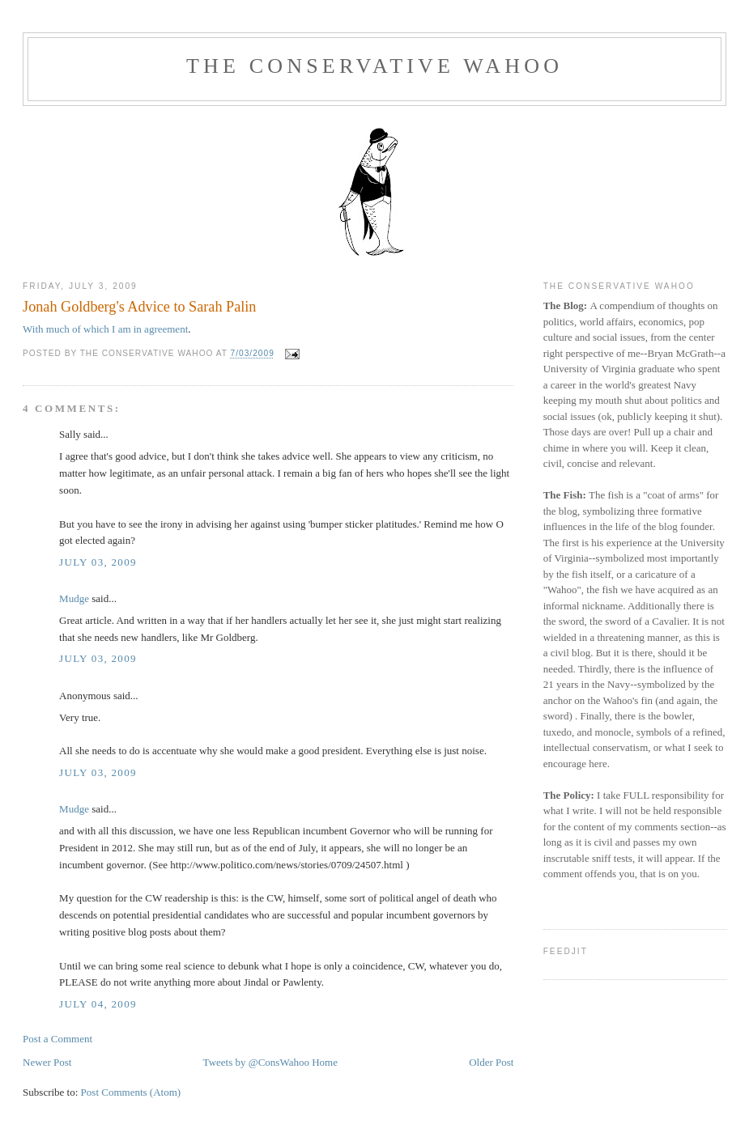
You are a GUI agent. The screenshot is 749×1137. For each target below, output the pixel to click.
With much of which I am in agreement (105, 329)
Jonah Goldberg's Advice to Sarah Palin (139, 307)
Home (325, 1062)
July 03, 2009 (98, 562)
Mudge (74, 598)
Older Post (491, 1062)
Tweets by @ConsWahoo (256, 1062)
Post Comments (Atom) (131, 1092)
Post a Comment (57, 1039)
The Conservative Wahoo (374, 66)
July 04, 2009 (98, 1004)
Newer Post (47, 1062)
